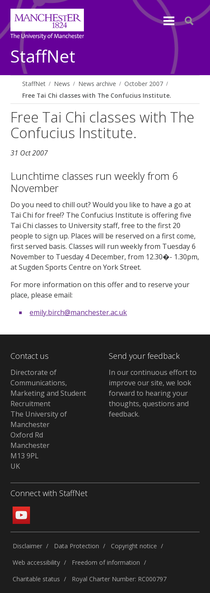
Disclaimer (27, 546)
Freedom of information (106, 562)
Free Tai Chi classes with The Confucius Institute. (96, 95)
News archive (97, 84)
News (62, 84)
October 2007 (143, 84)
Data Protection (76, 546)
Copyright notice (134, 546)
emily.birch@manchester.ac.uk (78, 312)
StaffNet (42, 56)
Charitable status (36, 579)
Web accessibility (36, 562)
